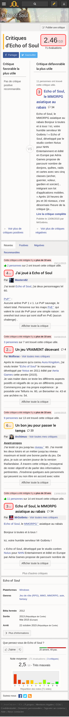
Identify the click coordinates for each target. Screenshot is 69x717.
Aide (3, 711)
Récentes (8, 245)
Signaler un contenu (54, 708)
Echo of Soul (15, 15)
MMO (43, 595)
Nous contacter (16, 711)
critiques (52, 658)
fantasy (23, 599)
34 (51, 107)
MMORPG (30, 523)
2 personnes (14, 265)
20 (30, 430)
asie (62, 595)
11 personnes (15, 498)
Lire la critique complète (51, 214)
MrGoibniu (21, 517)
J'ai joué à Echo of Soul (33, 272)
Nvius (25, 370)
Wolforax (14, 356)
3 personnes (11, 342)
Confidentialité (8, 708)
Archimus (21, 436)
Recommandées (12, 252)
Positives (23, 245)
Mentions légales (45, 704)
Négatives (39, 245)
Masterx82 (21, 280)
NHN (21, 552)
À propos (29, 704)
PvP (6, 298)
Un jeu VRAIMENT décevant (37, 349)
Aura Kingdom (50, 362)
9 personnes (11, 418)
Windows (24, 590)
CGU (58, 704)
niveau (39, 447)
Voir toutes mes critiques (36, 356)
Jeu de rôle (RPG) (29, 595)
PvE (50, 307)
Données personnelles (30, 708)
